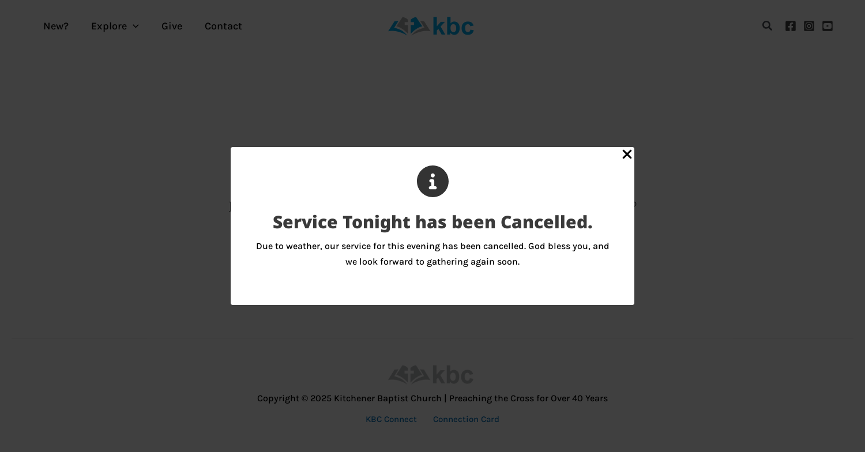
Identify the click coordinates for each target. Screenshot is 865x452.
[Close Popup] (627, 155)
